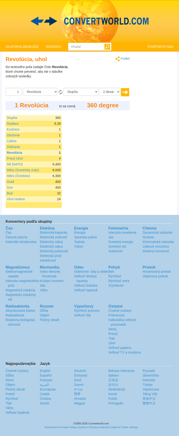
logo (89, 21)
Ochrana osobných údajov (103, 427)
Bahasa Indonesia (121, 371)
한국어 (113, 385)
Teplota (79, 242)
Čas (8, 232)
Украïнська (151, 389)
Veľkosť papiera (119, 348)
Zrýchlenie (116, 285)
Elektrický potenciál (54, 251)
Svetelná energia (120, 242)
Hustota (148, 237)
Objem (44, 315)
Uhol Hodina (16, 199)
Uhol (111, 343)
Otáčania (13, 147)
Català (44, 394)
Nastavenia (51, 427)
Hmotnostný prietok (157, 271)
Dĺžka (44, 310)
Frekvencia (116, 315)
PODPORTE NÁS (160, 47)
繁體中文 (149, 403)
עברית (78, 389)
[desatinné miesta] (109, 92)
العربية (44, 385)
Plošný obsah (49, 320)
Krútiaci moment (51, 281)
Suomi (78, 385)
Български (47, 389)
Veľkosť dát (82, 315)
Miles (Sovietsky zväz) (23, 170)
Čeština (45, 398)
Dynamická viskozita (157, 232)
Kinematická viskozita (158, 242)
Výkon (78, 246)
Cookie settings (129, 427)
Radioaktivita (15, 315)
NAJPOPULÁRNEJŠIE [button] (22, 47)
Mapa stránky (78, 427)
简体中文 (149, 398)
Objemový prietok (155, 276)
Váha (44, 290)
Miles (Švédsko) (18, 176)
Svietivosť (115, 251)
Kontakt (64, 427)
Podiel (122, 58)
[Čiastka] (14, 92)
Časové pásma (16, 237)
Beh (111, 271)
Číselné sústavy (119, 310)
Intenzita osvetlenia (122, 232)
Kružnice (13, 129)
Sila (42, 285)
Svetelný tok (117, 246)
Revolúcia (14, 152)
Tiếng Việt (150, 394)
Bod (10, 193)
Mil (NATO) (15, 164)
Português (115, 403)
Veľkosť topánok (86, 290)
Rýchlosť (114, 276)
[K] (80, 92)
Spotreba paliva (85, 237)
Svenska (149, 380)
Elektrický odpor (51, 246)
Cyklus (12, 141)
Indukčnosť (48, 260)
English (45, 371)
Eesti (77, 380)
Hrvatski (80, 398)
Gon (10, 187)
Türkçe (148, 385)
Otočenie (13, 135)
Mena (112, 329)
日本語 (113, 380)
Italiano (113, 375)
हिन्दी (77, 394)
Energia (79, 232)
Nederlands (116, 389)
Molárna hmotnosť (156, 251)
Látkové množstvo (156, 246)
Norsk (112, 394)
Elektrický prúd (50, 256)
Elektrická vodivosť (53, 237)
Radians (13, 123)
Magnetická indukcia (20, 290)
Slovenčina (151, 375)
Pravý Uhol (15, 158)
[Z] (40, 92)
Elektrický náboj (51, 242)
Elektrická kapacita (53, 232)
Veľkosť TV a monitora (124, 352)
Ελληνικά (80, 375)
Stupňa (12, 118)
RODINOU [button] (53, 47)
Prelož (113, 334)
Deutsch (80, 371)
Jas (111, 237)
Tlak (111, 338)
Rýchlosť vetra (118, 281)
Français (46, 380)
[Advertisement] (101, 76)
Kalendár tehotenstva (21, 242)
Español (46, 375)
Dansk (44, 403)
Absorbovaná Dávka (20, 310)
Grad (10, 182)
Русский (149, 371)
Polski (112, 398)
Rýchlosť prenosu (87, 310)
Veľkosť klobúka (85, 285)
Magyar (79, 403)
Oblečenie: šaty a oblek (91, 271)
